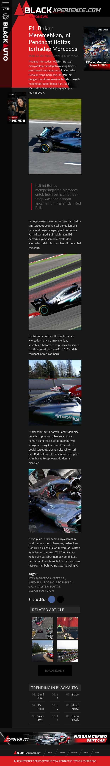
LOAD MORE (55, 670)
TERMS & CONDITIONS (84, 761)
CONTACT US (65, 761)
